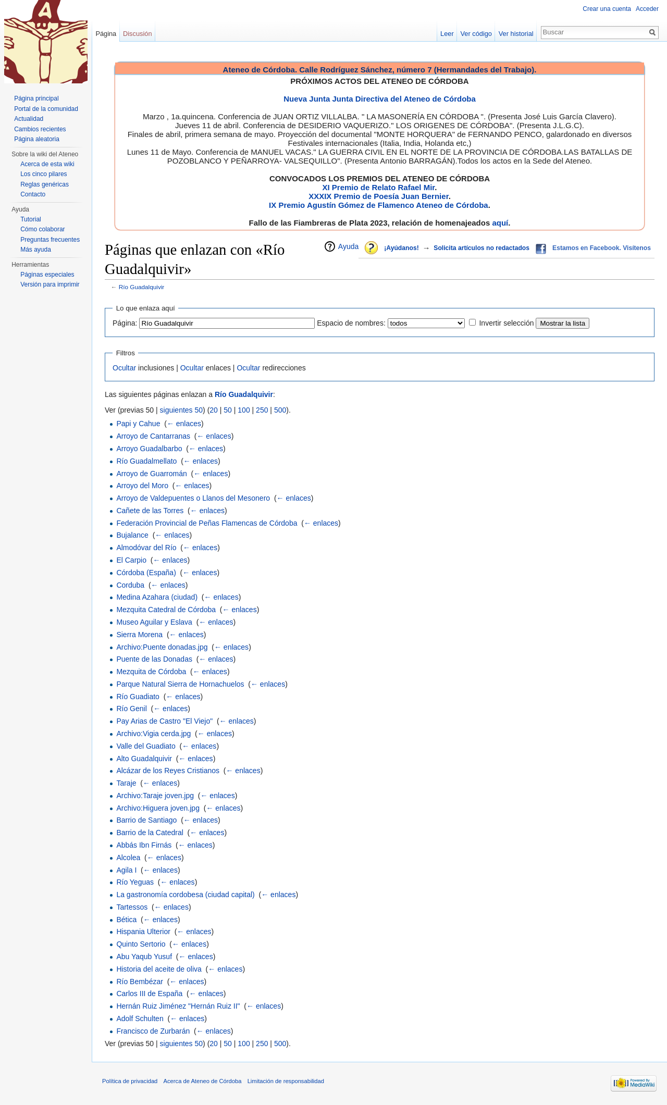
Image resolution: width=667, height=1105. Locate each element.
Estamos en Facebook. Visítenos (601, 248)
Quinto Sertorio (140, 944)
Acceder (647, 9)
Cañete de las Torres (149, 510)
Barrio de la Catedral (149, 832)
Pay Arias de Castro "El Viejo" (164, 721)
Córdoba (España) (146, 572)
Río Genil (131, 708)
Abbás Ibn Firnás (143, 845)
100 (244, 410)
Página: (125, 323)
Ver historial (516, 34)
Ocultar (124, 368)
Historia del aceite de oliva (158, 969)
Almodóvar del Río (146, 547)
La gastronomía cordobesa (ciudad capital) (185, 894)
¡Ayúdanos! (401, 248)
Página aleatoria (36, 139)
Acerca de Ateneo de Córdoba (203, 1081)
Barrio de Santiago (146, 820)
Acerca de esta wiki (47, 164)
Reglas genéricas (44, 184)
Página (105, 34)
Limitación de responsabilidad (286, 1081)
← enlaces (184, 423)
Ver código (476, 34)
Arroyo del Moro (142, 485)
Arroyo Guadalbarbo (149, 448)
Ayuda (348, 246)
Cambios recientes (40, 129)
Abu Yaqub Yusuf (144, 956)
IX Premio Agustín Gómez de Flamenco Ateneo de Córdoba (378, 205)
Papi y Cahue (138, 423)
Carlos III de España (149, 993)
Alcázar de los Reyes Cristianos (167, 770)
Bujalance (132, 535)
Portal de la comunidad (46, 109)
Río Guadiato (137, 696)
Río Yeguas (135, 882)
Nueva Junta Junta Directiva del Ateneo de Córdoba (379, 98)
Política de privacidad (129, 1081)
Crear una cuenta (607, 9)
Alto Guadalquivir (144, 758)
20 (213, 410)
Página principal (36, 98)
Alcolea (128, 857)
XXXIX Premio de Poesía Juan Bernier (378, 196)
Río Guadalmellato (146, 461)
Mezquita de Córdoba (151, 671)
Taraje (126, 783)
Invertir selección (506, 323)
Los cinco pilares (43, 174)
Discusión (137, 34)
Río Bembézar (139, 981)
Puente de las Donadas (154, 659)
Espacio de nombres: (351, 323)
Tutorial (30, 219)
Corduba (130, 585)
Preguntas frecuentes (50, 239)
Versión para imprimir (49, 284)
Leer (447, 34)
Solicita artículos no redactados (481, 248)
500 (280, 410)
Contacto (32, 194)
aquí (500, 222)
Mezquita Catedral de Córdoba (166, 609)
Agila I (126, 870)
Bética (126, 919)
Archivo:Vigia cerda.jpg (153, 733)
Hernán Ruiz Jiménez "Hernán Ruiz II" (178, 1006)
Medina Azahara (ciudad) (156, 597)
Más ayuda (35, 249)
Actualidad (28, 118)
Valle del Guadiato (145, 746)
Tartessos (131, 907)
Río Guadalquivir (142, 286)
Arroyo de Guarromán (151, 473)
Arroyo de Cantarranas (153, 436)
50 (228, 410)
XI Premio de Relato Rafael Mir (378, 187)
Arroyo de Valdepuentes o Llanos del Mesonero (193, 498)
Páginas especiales (47, 274)
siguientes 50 (181, 410)
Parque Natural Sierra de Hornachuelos (180, 684)
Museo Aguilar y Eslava (154, 622)
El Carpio (131, 560)
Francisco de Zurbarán (153, 1031)
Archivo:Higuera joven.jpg (158, 808)
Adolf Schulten (139, 1018)
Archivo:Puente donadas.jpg (161, 647)
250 (262, 410)
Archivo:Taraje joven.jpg (155, 795)
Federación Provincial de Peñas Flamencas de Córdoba (206, 523)
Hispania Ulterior (143, 931)
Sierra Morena (139, 634)
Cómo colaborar (42, 229)
